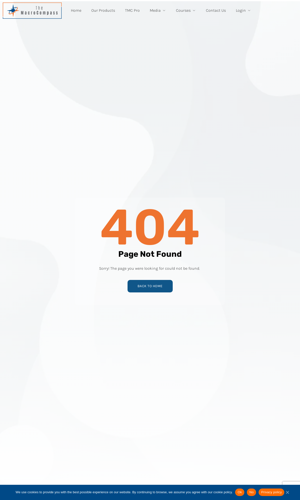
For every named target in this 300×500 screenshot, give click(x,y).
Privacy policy (271, 492)
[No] (287, 494)
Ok (240, 492)
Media (158, 10)
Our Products (103, 10)
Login (243, 10)
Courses (186, 10)
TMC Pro (132, 10)
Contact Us (216, 10)
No (251, 492)
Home (76, 10)
